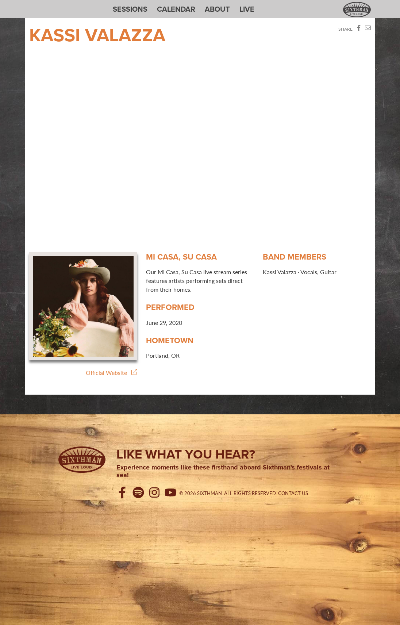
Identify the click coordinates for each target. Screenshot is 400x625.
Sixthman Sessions (46, 4)
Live (246, 9)
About (217, 9)
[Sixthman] (81, 459)
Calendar (176, 9)
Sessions (130, 9)
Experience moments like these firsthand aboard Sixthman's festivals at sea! (223, 471)
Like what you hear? (185, 454)
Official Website (111, 372)
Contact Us (293, 493)
